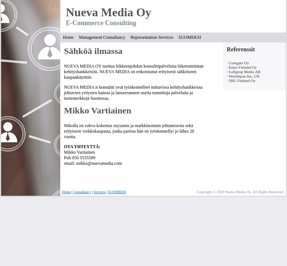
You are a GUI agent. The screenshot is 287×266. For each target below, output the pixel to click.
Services (100, 192)
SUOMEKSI (190, 37)
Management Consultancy (102, 37)
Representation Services (152, 37)
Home (68, 37)
